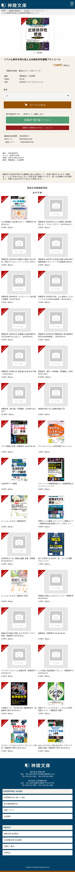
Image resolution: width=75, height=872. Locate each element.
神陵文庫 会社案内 (11, 834)
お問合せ (7, 853)
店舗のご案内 (9, 846)
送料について (9, 810)
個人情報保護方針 (11, 804)
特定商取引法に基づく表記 (14, 797)
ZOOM (39, 53)
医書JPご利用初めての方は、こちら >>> (38, 128)
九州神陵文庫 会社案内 (13, 840)
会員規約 (7, 816)
